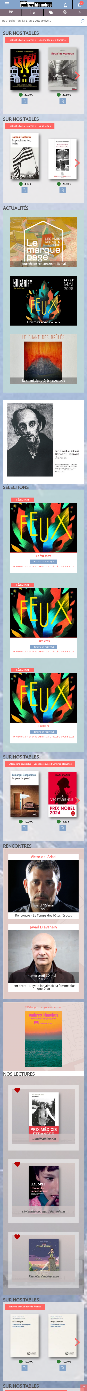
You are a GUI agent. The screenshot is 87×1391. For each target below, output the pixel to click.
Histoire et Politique (43, 562)
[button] (77, 75)
